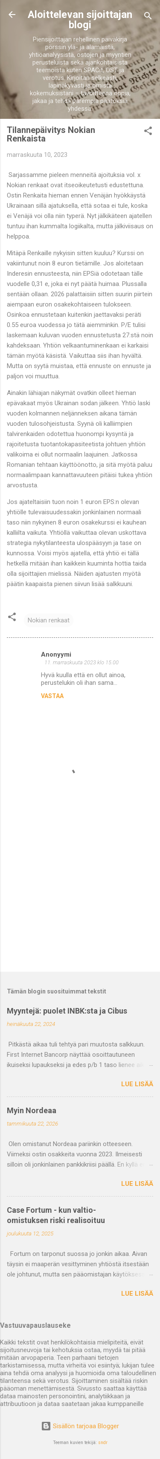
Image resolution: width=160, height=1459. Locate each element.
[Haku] (148, 17)
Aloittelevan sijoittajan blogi (80, 20)
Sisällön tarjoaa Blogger (80, 1426)
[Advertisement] (80, 898)
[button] (148, 132)
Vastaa (52, 696)
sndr (103, 1442)
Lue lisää (137, 1084)
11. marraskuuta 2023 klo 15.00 (81, 662)
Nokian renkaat (49, 620)
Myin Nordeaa (31, 1110)
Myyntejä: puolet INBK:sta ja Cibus (67, 1010)
